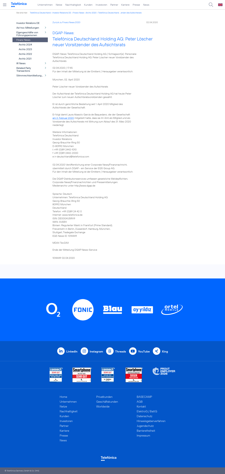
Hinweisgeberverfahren (151, 421)
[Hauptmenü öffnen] (4, 4)
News (146, 4)
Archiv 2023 (25, 49)
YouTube (144, 351)
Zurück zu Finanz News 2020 (66, 22)
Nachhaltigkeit (73, 4)
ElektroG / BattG (147, 411)
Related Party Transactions (23, 69)
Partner (114, 4)
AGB (140, 401)
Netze (59, 4)
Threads (120, 351)
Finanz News (78, 12)
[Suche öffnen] (211, 4)
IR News (20, 63)
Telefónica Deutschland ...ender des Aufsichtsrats (120, 12)
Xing (165, 351)
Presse (136, 4)
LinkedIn (72, 351)
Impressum (143, 435)
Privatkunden (104, 397)
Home (63, 397)
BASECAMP (144, 397)
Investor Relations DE (61, 12)
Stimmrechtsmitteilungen (30, 75)
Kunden (88, 4)
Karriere (125, 4)
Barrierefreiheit (146, 430)
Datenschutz (144, 416)
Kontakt (141, 406)
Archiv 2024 (25, 44)
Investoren (101, 4)
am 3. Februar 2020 (63, 117)
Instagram (96, 351)
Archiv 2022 (25, 53)
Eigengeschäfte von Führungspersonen (27, 34)
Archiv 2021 (25, 58)
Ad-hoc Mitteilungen (27, 27)
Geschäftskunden (107, 401)
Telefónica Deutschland (40, 12)
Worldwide (103, 406)
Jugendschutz (145, 426)
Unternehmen (45, 4)
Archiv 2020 (91, 12)
